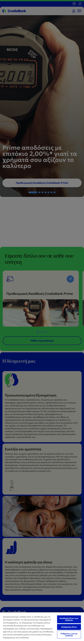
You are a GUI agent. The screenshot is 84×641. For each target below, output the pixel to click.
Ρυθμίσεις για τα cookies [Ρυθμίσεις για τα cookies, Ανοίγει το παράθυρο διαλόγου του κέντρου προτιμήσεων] (69, 634)
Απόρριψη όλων (69, 627)
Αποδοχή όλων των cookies (69, 619)
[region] (42, 626)
